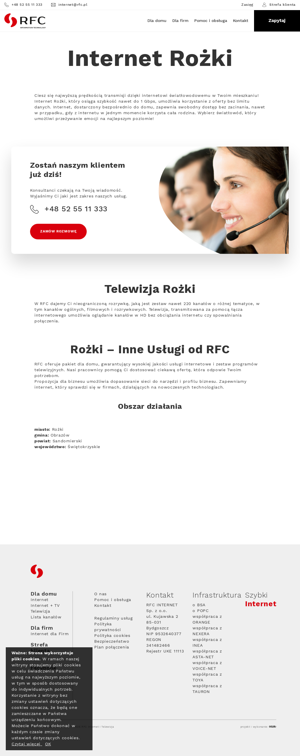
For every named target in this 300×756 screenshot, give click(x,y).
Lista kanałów (46, 617)
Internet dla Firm (49, 634)
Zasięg (247, 5)
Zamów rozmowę (58, 231)
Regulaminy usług (113, 618)
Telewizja (40, 611)
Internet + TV (45, 605)
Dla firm (180, 20)
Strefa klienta (279, 5)
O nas (100, 594)
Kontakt (240, 20)
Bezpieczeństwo (111, 641)
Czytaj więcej (27, 744)
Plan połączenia (111, 647)
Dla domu (156, 20)
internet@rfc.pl (69, 5)
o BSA (198, 605)
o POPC (200, 610)
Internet (40, 599)
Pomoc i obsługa (210, 20)
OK (48, 744)
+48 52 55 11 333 (23, 5)
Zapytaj (277, 21)
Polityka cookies (112, 635)
